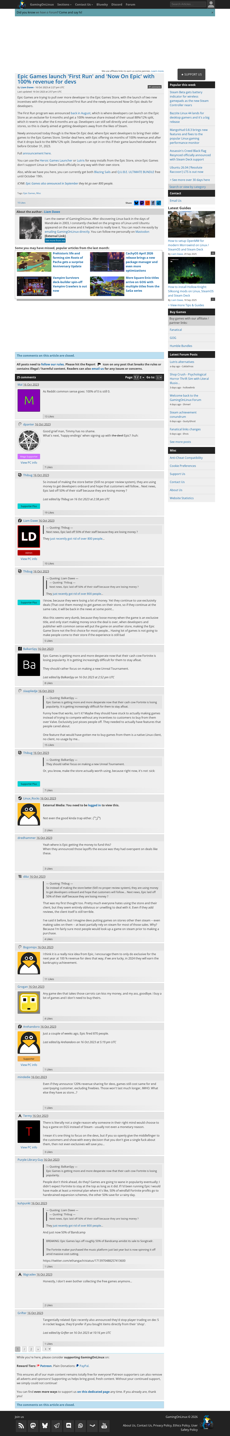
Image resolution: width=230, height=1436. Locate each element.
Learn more (157, 71)
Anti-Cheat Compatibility (186, 458)
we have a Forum (46, 12)
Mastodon (142, 232)
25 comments (155, 87)
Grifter (22, 1313)
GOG (173, 338)
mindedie (24, 1077)
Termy (27, 1116)
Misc (38, 193)
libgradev (29, 1274)
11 (213, 253)
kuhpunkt (24, 1203)
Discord (116, 4)
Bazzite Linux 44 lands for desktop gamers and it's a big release (190, 117)
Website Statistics (182, 498)
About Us (176, 490)
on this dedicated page (93, 1392)
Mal (20, 385)
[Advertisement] (115, 43)
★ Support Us (191, 74)
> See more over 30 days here (190, 180)
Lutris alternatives (182, 362)
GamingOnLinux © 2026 (182, 1417)
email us (98, 369)
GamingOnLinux (42, 4)
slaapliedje (30, 691)
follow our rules (52, 364)
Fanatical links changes (185, 429)
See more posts (180, 442)
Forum (130, 4)
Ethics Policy (181, 1425)
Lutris (81, 160)
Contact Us (84, 4)
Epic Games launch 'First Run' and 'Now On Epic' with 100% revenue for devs (86, 78)
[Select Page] (46, 1349)
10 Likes (21, 202)
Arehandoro (31, 1027)
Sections (64, 4)
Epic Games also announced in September (52, 183)
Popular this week (183, 85)
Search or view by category (187, 187)
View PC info (29, 463)
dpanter (28, 424)
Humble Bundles (181, 346)
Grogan (23, 987)
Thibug (28, 475)
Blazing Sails (102, 172)
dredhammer (27, 838)
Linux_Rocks (31, 798)
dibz (26, 877)
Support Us (177, 474)
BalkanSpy (30, 649)
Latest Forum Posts (183, 354)
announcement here (37, 153)
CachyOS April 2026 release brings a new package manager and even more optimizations (142, 262)
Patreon (44, 1366)
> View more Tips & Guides (186, 305)
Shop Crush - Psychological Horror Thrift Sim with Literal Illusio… (189, 378)
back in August (81, 113)
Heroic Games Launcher (56, 160)
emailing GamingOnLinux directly (67, 232)
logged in (94, 805)
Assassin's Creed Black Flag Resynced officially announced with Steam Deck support (190, 155)
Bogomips (30, 947)
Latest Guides (179, 208)
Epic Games (29, 193)
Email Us (175, 201)
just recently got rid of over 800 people (76, 539)
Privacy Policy (162, 1425)
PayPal (82, 1366)
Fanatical (176, 330)
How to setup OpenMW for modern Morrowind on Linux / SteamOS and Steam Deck (191, 243)
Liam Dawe (27, 87)
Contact (175, 193)
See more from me (55, 240)
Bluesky (102, 4)
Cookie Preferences (183, 466)
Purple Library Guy (30, 1160)
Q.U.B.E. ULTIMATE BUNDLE (135, 172)
